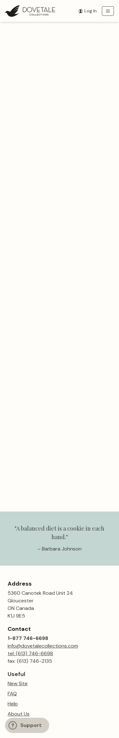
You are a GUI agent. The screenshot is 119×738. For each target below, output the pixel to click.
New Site (18, 683)
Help (13, 703)
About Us (19, 713)
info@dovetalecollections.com (43, 646)
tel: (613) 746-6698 (30, 653)
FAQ (12, 693)
